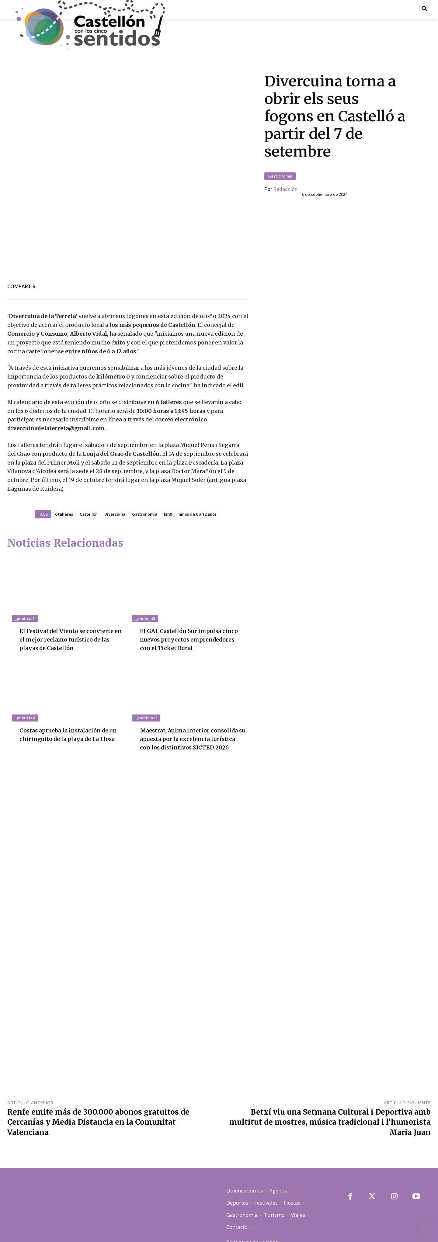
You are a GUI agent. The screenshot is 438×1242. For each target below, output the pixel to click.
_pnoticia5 (145, 548)
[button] (424, 9)
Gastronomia (280, 141)
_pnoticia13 (146, 656)
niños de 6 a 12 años (198, 444)
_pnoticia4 (25, 656)
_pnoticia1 (25, 548)
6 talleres (64, 444)
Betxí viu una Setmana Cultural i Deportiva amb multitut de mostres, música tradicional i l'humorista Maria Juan (330, 1052)
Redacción (285, 154)
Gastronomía (144, 444)
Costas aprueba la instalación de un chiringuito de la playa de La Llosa (68, 677)
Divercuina (114, 444)
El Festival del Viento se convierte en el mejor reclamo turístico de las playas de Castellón (71, 569)
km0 (168, 444)
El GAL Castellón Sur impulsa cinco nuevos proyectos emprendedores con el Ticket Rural (161, 1197)
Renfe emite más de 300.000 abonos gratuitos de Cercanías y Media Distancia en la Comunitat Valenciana (98, 1052)
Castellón (89, 444)
